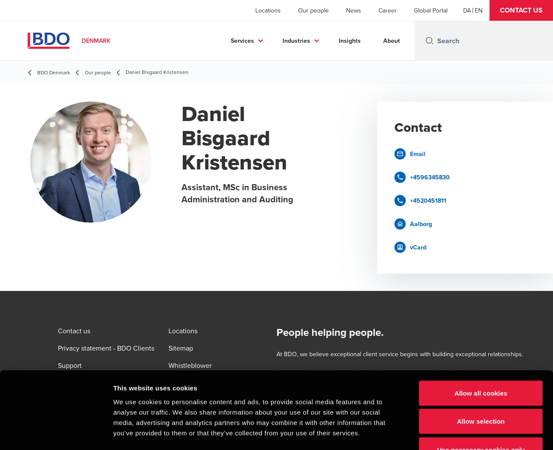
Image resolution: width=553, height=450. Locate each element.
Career (387, 10)
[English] (479, 10)
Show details (453, 433)
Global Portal (431, 10)
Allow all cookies (481, 336)
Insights (350, 40)
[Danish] (467, 10)
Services (242, 40)
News (353, 10)
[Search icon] (429, 40)
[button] (521, 10)
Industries (296, 40)
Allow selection (481, 365)
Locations (268, 10)
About (391, 40)
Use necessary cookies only (481, 393)
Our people (313, 10)
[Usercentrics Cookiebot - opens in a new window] (56, 433)
